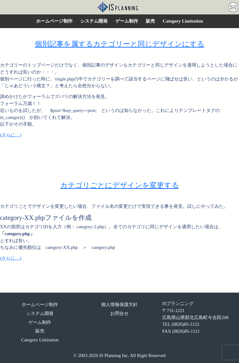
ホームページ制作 (54, 21)
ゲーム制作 (126, 21)
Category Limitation (183, 21)
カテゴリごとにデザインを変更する (119, 185)
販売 (150, 21)
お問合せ (119, 313)
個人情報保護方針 (119, 304)
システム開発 (94, 21)
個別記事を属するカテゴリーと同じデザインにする (119, 44)
